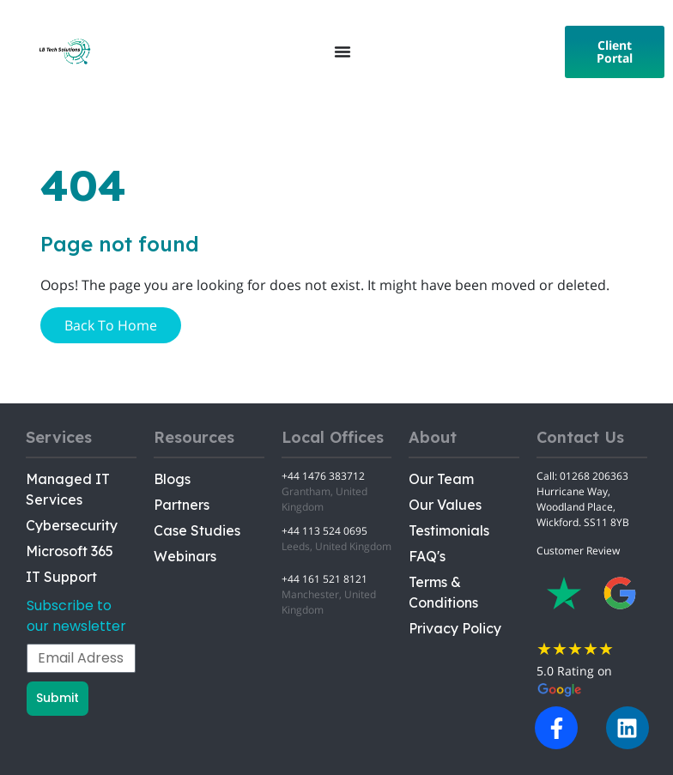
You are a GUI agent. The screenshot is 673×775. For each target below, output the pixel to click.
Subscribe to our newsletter (76, 616)
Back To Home (110, 325)
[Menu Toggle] (342, 51)
